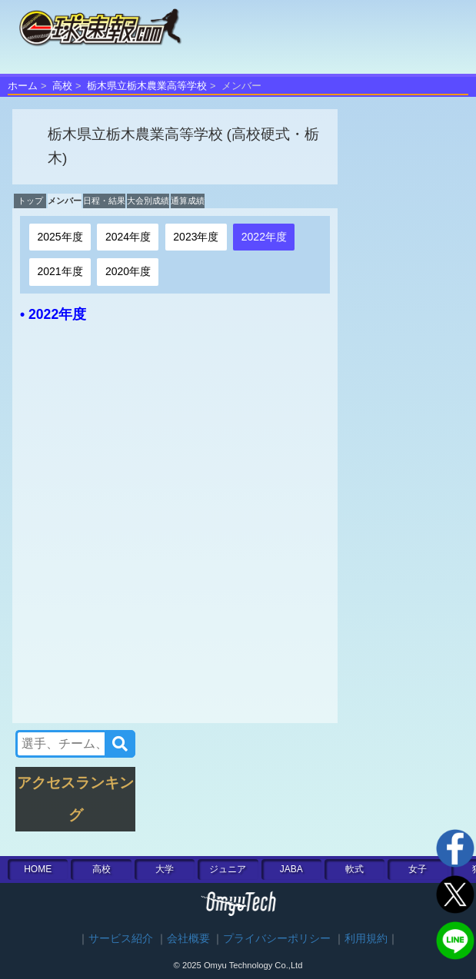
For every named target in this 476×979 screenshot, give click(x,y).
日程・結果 (104, 200)
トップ (30, 200)
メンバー (65, 200)
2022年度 (264, 237)
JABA (291, 869)
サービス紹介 (120, 938)
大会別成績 (148, 200)
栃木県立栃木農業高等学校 (147, 85)
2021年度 (59, 271)
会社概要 (188, 938)
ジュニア (227, 869)
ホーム (23, 85)
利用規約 (366, 938)
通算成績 (188, 200)
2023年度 (195, 237)
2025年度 (59, 237)
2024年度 (128, 237)
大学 (164, 869)
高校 (62, 85)
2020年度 (128, 271)
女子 (417, 869)
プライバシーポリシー (277, 938)
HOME (38, 869)
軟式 (354, 869)
